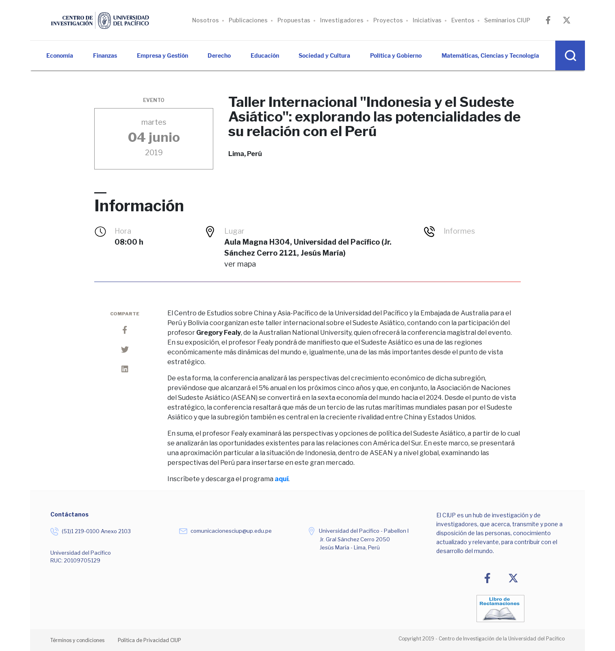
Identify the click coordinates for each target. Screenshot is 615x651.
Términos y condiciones (77, 640)
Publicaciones (248, 20)
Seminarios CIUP (507, 20)
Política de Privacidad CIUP (149, 640)
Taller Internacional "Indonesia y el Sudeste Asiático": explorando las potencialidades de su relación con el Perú (374, 117)
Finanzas (105, 55)
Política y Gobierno (396, 55)
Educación (265, 55)
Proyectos (388, 20)
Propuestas (293, 20)
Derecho (219, 55)
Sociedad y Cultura (324, 55)
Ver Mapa (240, 264)
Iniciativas (427, 20)
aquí (281, 479)
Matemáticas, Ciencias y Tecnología (490, 55)
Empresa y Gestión (162, 55)
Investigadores (342, 20)
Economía (59, 55)
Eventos (462, 20)
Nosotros (205, 20)
